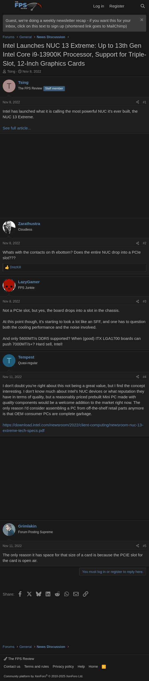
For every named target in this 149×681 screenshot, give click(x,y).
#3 (144, 301)
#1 (144, 102)
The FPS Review (19, 659)
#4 (144, 377)
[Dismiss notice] (141, 20)
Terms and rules (36, 666)
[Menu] (7, 6)
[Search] (143, 6)
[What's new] (132, 6)
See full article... (17, 128)
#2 (144, 243)
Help (81, 666)
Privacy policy (63, 666)
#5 (144, 546)
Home (93, 666)
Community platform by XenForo (43, 676)
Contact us (12, 666)
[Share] (137, 102)
